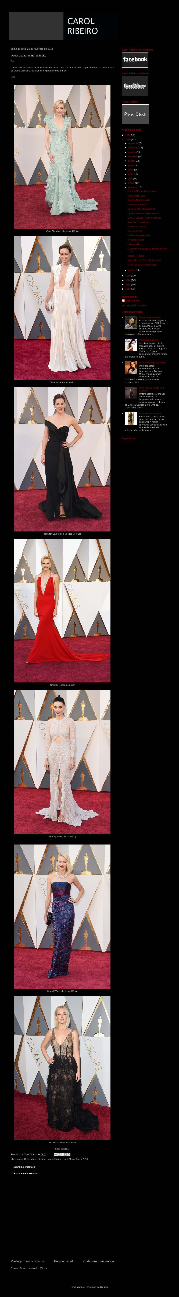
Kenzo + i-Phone (135, 255)
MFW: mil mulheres (137, 204)
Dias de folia (133, 244)
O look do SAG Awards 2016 (141, 264)
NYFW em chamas (136, 226)
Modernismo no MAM (150, 317)
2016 (128, 139)
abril (130, 178)
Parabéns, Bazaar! (148, 340)
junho (131, 169)
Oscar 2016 (82, 1159)
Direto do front (134, 231)
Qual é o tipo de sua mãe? (152, 362)
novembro (133, 147)
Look (65, 1159)
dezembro (133, 143)
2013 (128, 284)
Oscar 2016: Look (136, 195)
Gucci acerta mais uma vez (141, 209)
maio (131, 174)
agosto (132, 160)
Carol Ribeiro (132, 300)
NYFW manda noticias (138, 235)
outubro (132, 152)
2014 (128, 280)
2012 (128, 289)
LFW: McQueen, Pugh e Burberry (144, 217)
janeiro (132, 270)
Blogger (104, 1287)
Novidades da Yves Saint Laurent (144, 260)
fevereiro (133, 187)
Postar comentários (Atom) (33, 1268)
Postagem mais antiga (98, 1261)
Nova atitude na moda (150, 413)
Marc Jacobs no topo (138, 222)
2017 (128, 135)
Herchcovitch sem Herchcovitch (143, 213)
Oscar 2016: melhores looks (141, 191)
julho (131, 165)
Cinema (41, 1159)
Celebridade (30, 1159)
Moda (72, 1159)
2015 (128, 275)
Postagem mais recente (27, 1261)
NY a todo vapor (135, 239)
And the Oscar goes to (138, 200)
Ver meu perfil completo (134, 305)
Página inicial (63, 1261)
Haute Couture (54, 1159)
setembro (133, 156)
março (131, 183)
